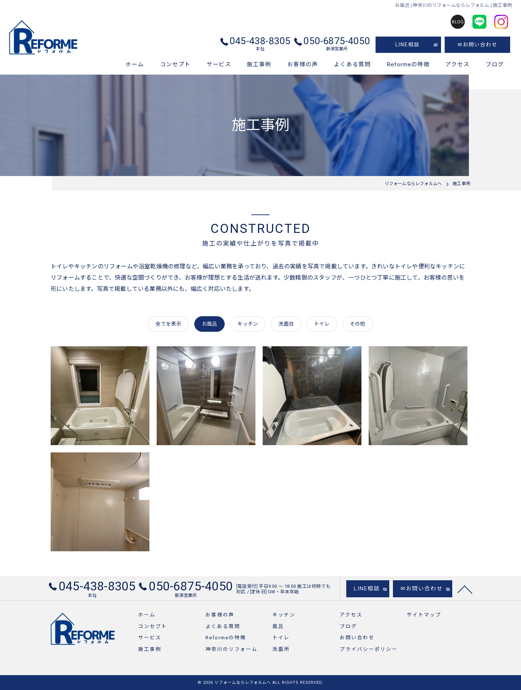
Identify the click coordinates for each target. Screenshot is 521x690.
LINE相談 (407, 44)
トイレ (322, 324)
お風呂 (209, 324)
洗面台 (286, 324)
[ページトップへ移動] (465, 593)
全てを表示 (168, 324)
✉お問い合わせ (477, 44)
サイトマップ (424, 615)
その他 (357, 324)
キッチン (247, 324)
